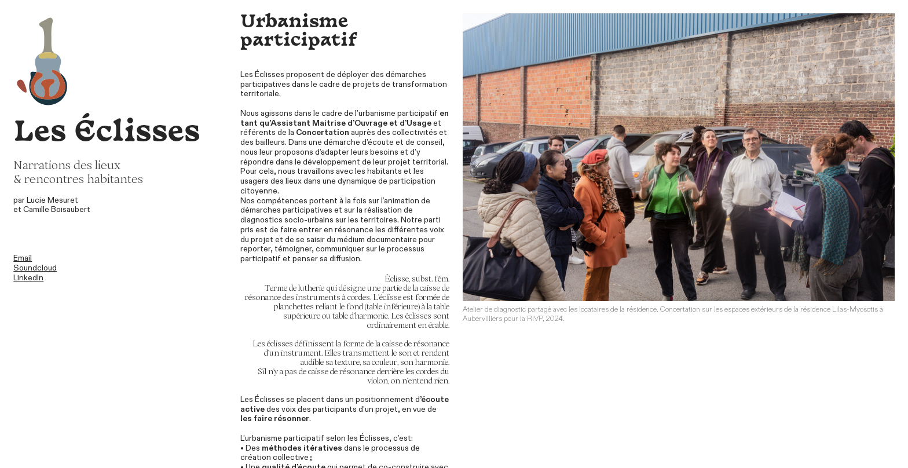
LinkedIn (28, 277)
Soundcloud (35, 267)
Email (22, 258)
